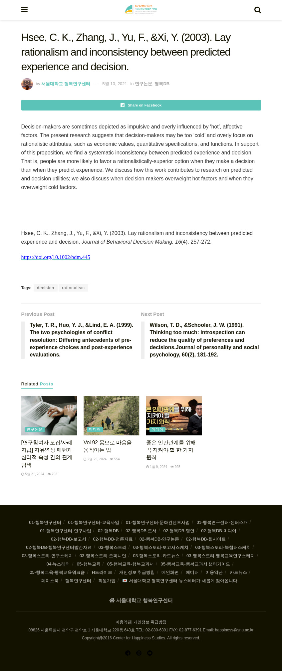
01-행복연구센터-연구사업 (65, 530)
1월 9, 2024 (156, 467)
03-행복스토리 (113, 547)
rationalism (73, 288)
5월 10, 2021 (114, 83)
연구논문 (143, 83)
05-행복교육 (89, 563)
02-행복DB (108, 530)
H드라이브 (102, 572)
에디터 (192, 572)
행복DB (161, 83)
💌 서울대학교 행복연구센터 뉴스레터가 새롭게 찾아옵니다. (180, 580)
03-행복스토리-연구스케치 (47, 555)
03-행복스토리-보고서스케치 (160, 547)
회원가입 (107, 580)
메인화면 (170, 572)
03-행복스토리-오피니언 (103, 555)
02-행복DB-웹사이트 (206, 539)
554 (115, 459)
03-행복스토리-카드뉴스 (156, 555)
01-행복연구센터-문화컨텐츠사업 (158, 522)
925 (175, 467)
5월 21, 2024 (32, 474)
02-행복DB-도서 (141, 530)
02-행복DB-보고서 (68, 539)
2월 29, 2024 (95, 459)
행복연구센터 (78, 580)
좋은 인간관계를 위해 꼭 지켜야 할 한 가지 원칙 (171, 450)
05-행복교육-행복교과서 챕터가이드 (195, 563)
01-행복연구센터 (45, 522)
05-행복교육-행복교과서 (130, 563)
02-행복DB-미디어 (218, 530)
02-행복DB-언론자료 (113, 539)
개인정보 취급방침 (137, 572)
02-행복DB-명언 (178, 530)
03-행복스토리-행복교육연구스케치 (220, 555)
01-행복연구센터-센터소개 (221, 522)
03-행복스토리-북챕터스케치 (222, 547)
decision (45, 288)
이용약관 (214, 572)
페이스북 (50, 580)
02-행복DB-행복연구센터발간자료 (59, 547)
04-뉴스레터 (58, 563)
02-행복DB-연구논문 (159, 539)
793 (52, 474)
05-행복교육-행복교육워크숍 (57, 572)
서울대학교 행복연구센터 (65, 83)
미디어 (95, 429)
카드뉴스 (238, 572)
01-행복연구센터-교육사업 (93, 522)
